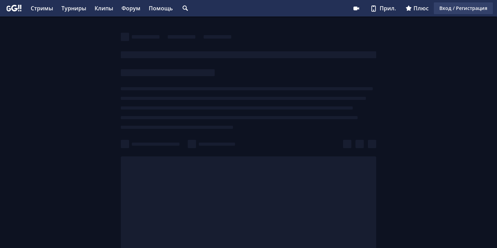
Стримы (42, 8)
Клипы (104, 8)
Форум (130, 8)
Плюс (417, 8)
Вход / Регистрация (463, 8)
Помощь (161, 8)
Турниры (73, 8)
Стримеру (356, 8)
